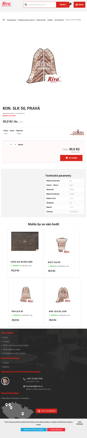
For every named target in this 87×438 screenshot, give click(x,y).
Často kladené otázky (11, 349)
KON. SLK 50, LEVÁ (58, 311)
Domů (5, 337)
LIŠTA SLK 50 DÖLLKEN (22, 262)
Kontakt (6, 341)
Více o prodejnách (48, 410)
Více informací (79, 423)
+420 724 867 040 (34, 378)
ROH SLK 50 (17, 311)
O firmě (6, 362)
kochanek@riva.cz (34, 385)
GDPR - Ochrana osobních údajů (15, 345)
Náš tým (6, 366)
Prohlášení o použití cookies (14, 353)
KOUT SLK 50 (54, 262)
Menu (81, 5)
